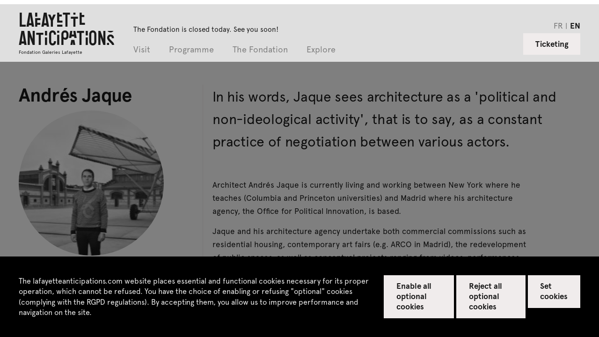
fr (558, 25)
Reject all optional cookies (485, 296)
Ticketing (552, 43)
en (575, 25)
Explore (321, 50)
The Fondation (260, 50)
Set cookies (554, 290)
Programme (191, 50)
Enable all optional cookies (413, 296)
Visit (141, 50)
